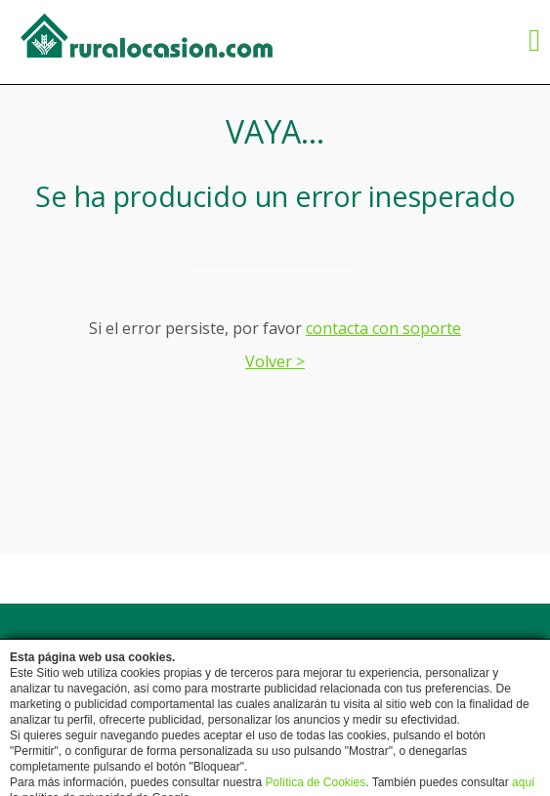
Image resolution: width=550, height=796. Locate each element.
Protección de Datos (294, 675)
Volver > (275, 361)
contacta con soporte (383, 328)
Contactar (295, 651)
